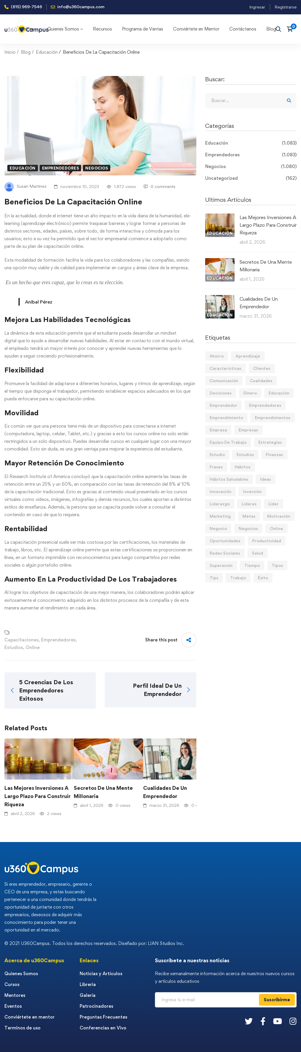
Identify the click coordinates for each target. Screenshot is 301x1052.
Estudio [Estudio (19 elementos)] (217, 454)
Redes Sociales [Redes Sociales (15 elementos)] (225, 552)
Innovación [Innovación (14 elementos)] (220, 491)
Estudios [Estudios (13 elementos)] (245, 454)
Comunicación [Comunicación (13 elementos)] (224, 380)
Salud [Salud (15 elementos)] (257, 552)
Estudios (13, 647)
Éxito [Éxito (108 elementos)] (263, 577)
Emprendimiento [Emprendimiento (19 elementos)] (226, 417)
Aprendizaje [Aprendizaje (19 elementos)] (247, 355)
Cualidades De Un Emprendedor (165, 792)
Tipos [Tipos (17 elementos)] (277, 565)
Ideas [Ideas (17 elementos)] (265, 479)
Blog (26, 52)
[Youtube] (277, 1021)
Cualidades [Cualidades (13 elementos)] (261, 380)
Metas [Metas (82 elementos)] (249, 516)
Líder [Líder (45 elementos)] (273, 503)
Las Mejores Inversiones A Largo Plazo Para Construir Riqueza (37, 796)
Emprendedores (60, 168)
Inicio (10, 52)
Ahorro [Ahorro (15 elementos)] (217, 355)
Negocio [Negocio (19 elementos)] (218, 528)
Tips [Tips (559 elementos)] (214, 577)
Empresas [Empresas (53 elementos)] (248, 429)
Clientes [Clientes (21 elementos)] (261, 368)
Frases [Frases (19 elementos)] (216, 466)
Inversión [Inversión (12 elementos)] (252, 491)
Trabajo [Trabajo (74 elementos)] (238, 577)
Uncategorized (251, 178)
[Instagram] (293, 1021)
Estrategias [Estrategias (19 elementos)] (270, 442)
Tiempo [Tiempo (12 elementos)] (252, 565)
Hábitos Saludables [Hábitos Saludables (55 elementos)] (229, 479)
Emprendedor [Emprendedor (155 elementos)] (223, 405)
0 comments (159, 186)
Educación (47, 52)
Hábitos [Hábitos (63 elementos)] (242, 466)
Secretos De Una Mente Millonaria (103, 792)
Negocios (96, 168)
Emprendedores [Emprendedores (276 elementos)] (265, 405)
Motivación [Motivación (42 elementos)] (278, 516)
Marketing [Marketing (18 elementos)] (220, 516)
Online (33, 647)
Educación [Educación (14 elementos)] (279, 392)
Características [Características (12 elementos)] (225, 368)
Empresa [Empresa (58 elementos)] (218, 429)
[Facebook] (263, 1021)
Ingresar (257, 6)
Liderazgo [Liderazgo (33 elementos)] (220, 503)
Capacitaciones (21, 640)
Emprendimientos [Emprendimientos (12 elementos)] (272, 417)
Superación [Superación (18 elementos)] (221, 565)
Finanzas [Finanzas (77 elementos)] (274, 454)
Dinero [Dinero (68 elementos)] (250, 392)
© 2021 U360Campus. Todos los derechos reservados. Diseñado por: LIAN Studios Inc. (94, 943)
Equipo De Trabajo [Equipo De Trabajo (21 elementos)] (228, 442)
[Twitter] (249, 1021)
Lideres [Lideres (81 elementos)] (249, 503)
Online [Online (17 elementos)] (276, 528)
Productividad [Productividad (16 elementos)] (266, 540)
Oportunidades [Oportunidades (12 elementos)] (225, 540)
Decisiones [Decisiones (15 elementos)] (221, 392)
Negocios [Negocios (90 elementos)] (248, 528)
